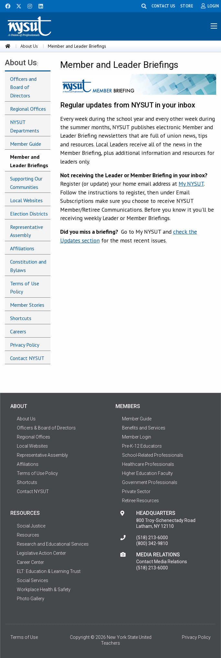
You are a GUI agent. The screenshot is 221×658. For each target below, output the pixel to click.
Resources (28, 535)
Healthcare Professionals (148, 464)
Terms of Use (24, 637)
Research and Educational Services (53, 544)
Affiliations (22, 248)
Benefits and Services (143, 427)
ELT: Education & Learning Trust (49, 571)
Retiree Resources (140, 500)
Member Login (136, 437)
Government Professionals (149, 482)
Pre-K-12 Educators (142, 446)
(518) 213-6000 (152, 537)
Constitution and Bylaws (28, 265)
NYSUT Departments (24, 126)
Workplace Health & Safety (44, 589)
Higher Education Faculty (147, 473)
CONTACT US (163, 5)
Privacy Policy (24, 344)
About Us (29, 46)
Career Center (30, 562)
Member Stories (27, 305)
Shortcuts (20, 318)
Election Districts (29, 213)
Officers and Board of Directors (23, 87)
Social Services (32, 580)
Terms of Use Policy (24, 287)
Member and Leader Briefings (29, 161)
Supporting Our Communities (26, 182)
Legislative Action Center (41, 553)
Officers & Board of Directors (46, 427)
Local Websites (26, 200)
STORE (186, 5)
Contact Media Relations (161, 561)
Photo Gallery (30, 598)
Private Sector (136, 491)
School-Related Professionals (152, 455)
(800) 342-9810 (152, 543)
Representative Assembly (26, 231)
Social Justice (31, 525)
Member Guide (25, 144)
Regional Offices (28, 109)
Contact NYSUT (27, 358)
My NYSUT (191, 183)
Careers (18, 331)
